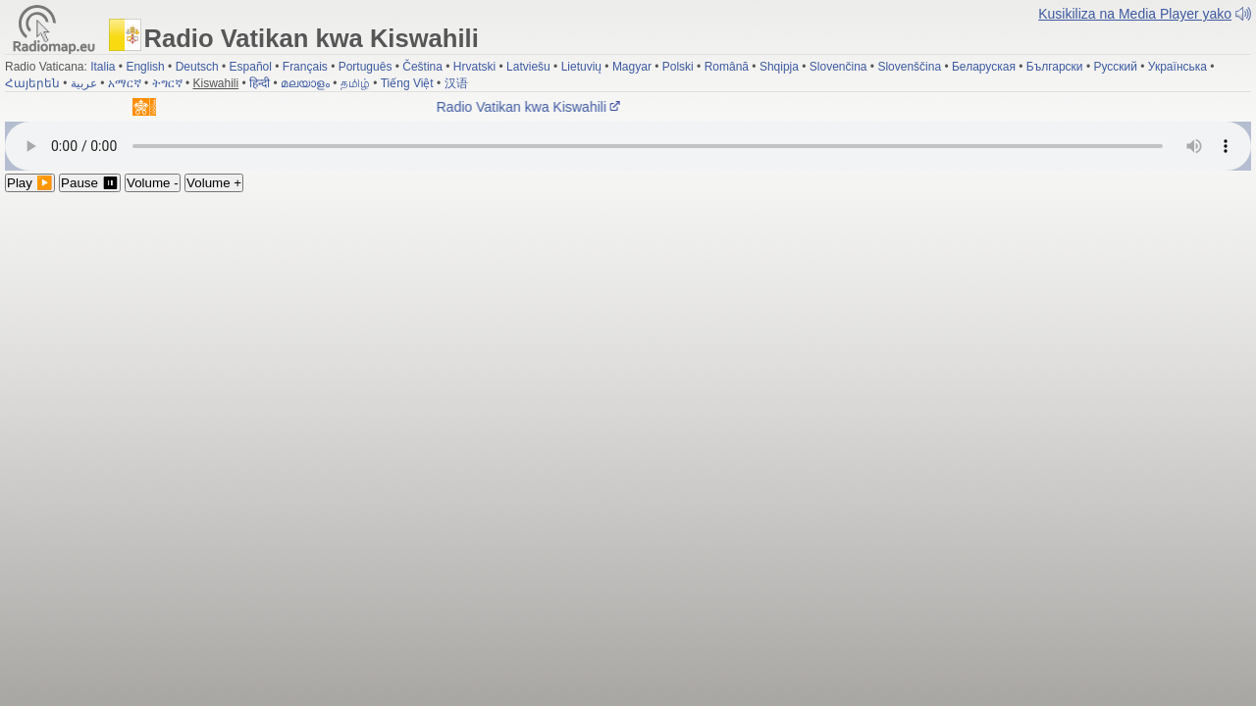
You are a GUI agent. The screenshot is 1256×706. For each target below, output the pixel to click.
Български (1054, 67)
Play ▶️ (30, 183)
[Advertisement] (628, 339)
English (145, 67)
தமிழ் (355, 83)
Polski (678, 67)
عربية (84, 83)
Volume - (153, 183)
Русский (1115, 67)
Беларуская (984, 67)
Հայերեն (32, 83)
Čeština (422, 67)
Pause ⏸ (90, 183)
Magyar (632, 67)
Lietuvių (581, 67)
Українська (1177, 67)
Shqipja (779, 67)
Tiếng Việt (407, 83)
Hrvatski (474, 67)
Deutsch (197, 67)
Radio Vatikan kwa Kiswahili (532, 107)
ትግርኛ (167, 83)
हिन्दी (259, 83)
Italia (102, 67)
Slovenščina (909, 67)
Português (365, 67)
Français (305, 67)
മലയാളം (305, 83)
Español (251, 67)
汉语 (456, 83)
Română (727, 67)
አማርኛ (124, 83)
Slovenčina (838, 67)
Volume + (213, 183)
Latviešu (528, 67)
